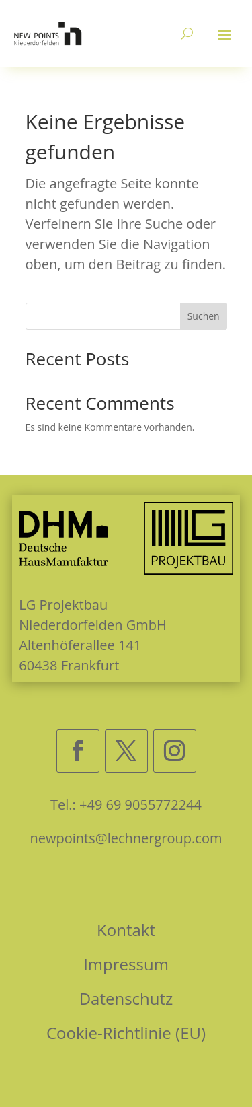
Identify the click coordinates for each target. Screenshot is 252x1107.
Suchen (203, 316)
